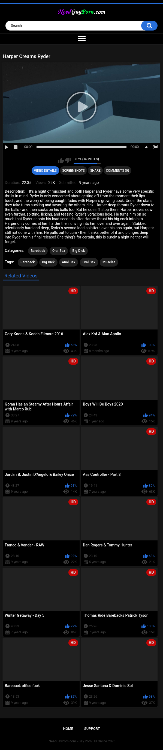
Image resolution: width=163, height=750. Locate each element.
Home (68, 729)
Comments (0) (117, 171)
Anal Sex (68, 262)
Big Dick (78, 251)
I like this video (61, 160)
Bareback (38, 251)
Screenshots (73, 171)
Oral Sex (58, 251)
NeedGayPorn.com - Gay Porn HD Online (78, 741)
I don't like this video (68, 160)
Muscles (108, 262)
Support (92, 729)
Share (95, 171)
